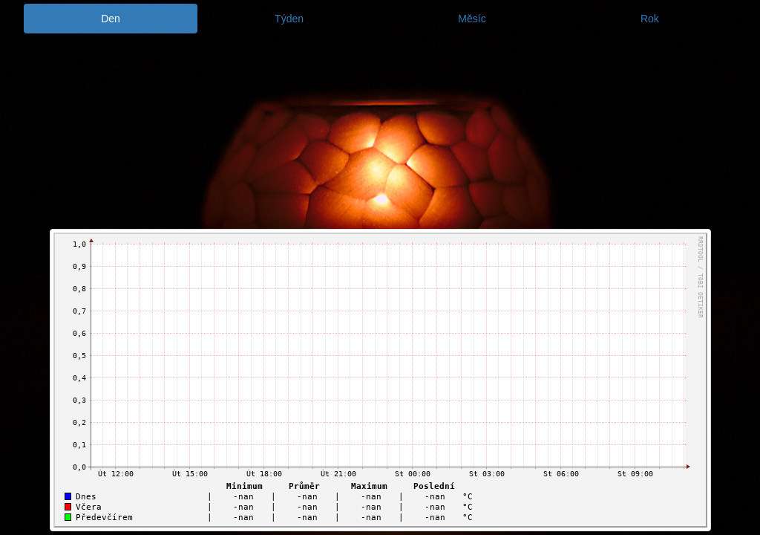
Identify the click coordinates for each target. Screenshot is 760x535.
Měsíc (471, 19)
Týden (289, 19)
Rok (650, 19)
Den (110, 19)
